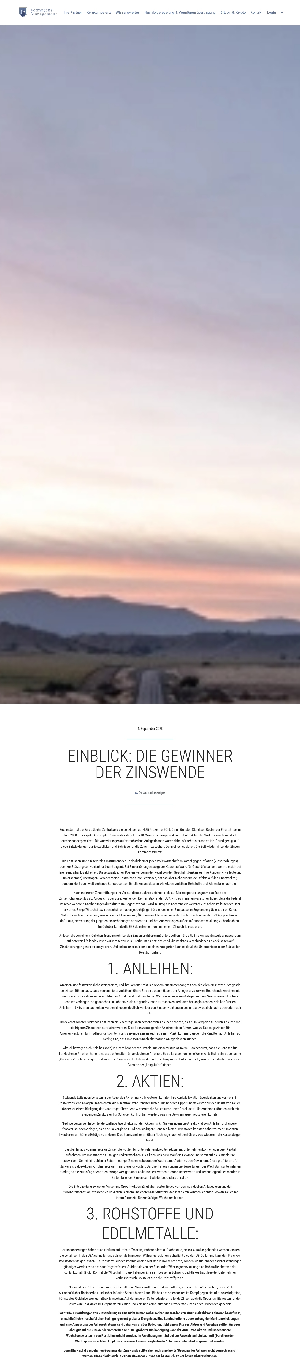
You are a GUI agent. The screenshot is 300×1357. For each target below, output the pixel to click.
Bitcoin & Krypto (233, 12)
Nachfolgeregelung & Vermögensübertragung (180, 12)
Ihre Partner (73, 12)
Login (275, 12)
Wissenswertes (128, 12)
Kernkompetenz (98, 12)
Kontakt (256, 12)
